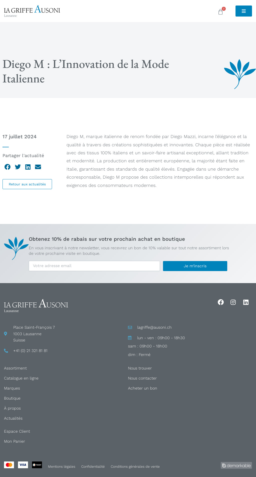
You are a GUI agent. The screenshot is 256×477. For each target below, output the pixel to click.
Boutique (12, 398)
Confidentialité (93, 466)
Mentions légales (61, 466)
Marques (12, 388)
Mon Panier (14, 441)
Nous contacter (142, 378)
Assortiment (15, 368)
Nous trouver (140, 368)
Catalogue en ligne (21, 378)
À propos (12, 408)
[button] (7, 167)
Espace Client (17, 431)
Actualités (13, 418)
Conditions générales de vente (135, 466)
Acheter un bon (142, 388)
